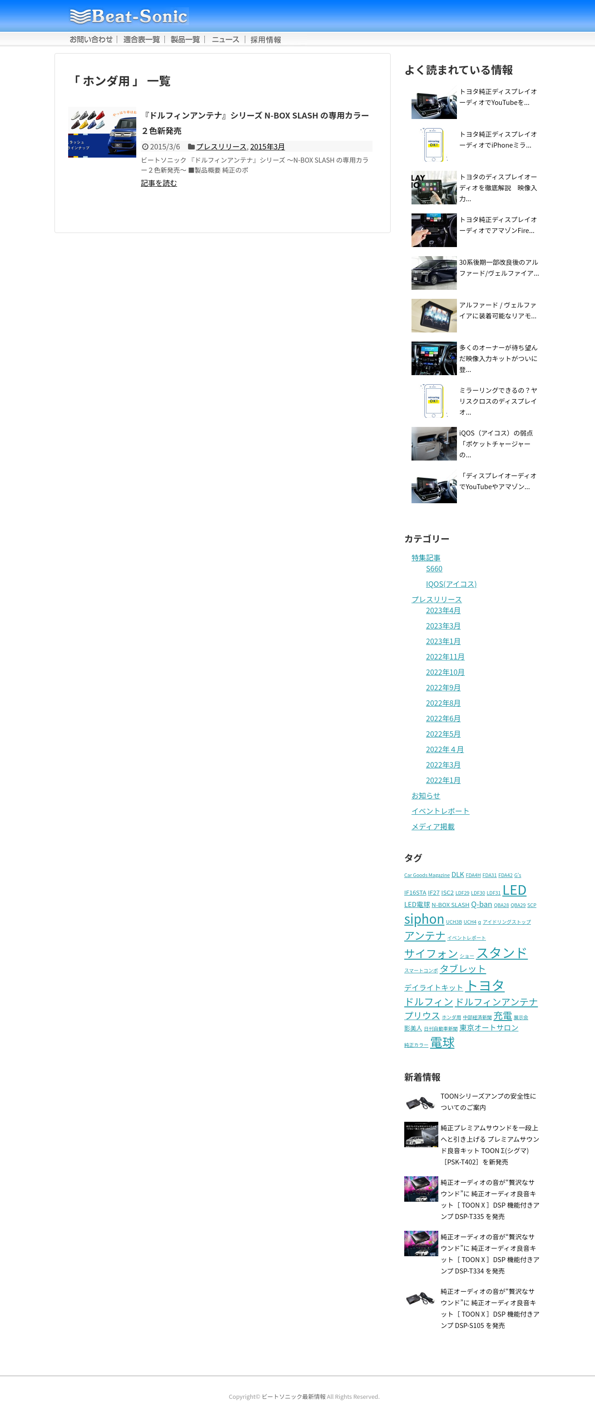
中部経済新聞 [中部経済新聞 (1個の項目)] (477, 1017)
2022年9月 (443, 687)
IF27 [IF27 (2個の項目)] (434, 892)
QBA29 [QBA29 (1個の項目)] (518, 905)
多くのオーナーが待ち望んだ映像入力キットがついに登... (498, 358)
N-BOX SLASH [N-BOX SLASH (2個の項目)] (450, 904)
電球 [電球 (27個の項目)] (442, 1041)
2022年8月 (443, 702)
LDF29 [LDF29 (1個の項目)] (463, 892)
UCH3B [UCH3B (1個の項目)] (454, 921)
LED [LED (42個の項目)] (514, 888)
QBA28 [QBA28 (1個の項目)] (501, 905)
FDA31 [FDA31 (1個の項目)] (489, 875)
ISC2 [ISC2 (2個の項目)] (447, 892)
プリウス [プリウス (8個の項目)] (422, 1015)
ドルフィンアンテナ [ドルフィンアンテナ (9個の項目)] (496, 1001)
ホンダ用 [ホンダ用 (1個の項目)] (451, 1017)
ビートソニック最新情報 (294, 1396)
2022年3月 (443, 764)
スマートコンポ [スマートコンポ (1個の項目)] (421, 970)
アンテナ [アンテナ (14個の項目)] (425, 935)
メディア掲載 (433, 826)
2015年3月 (267, 146)
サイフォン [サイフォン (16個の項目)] (431, 953)
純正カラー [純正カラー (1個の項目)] (416, 1044)
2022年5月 (443, 733)
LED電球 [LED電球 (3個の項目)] (417, 904)
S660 (434, 568)
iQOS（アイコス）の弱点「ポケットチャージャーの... (496, 443)
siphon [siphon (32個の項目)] (424, 918)
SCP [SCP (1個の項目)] (531, 905)
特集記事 (426, 557)
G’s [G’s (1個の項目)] (517, 875)
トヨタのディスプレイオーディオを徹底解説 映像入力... (498, 187)
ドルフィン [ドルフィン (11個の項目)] (428, 1001)
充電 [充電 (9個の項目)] (502, 1015)
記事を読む (159, 182)
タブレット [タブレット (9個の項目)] (463, 968)
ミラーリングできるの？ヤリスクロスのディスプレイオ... (498, 400)
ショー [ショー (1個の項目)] (467, 955)
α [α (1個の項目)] (479, 921)
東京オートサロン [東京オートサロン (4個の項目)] (488, 1027)
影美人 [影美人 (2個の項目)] (413, 1028)
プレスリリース (221, 146)
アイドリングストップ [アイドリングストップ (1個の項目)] (507, 921)
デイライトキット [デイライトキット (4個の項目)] (433, 987)
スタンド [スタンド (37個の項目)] (502, 952)
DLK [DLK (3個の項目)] (457, 874)
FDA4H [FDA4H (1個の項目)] (473, 875)
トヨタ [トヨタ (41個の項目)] (485, 984)
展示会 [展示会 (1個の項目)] (521, 1017)
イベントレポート (441, 810)
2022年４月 (445, 748)
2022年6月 (443, 718)
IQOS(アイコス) (451, 583)
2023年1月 (443, 640)
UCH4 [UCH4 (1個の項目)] (470, 921)
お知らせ (426, 795)
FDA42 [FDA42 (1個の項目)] (505, 875)
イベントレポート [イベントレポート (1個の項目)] (466, 937)
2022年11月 (445, 656)
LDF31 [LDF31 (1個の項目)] (494, 892)
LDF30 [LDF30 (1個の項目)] (478, 892)
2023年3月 (443, 625)
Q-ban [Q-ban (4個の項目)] (481, 903)
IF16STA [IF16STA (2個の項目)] (415, 892)
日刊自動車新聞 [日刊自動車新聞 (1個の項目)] (441, 1028)
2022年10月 (445, 671)
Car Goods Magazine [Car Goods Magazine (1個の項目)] (427, 875)
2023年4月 (443, 609)
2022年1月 (443, 779)
